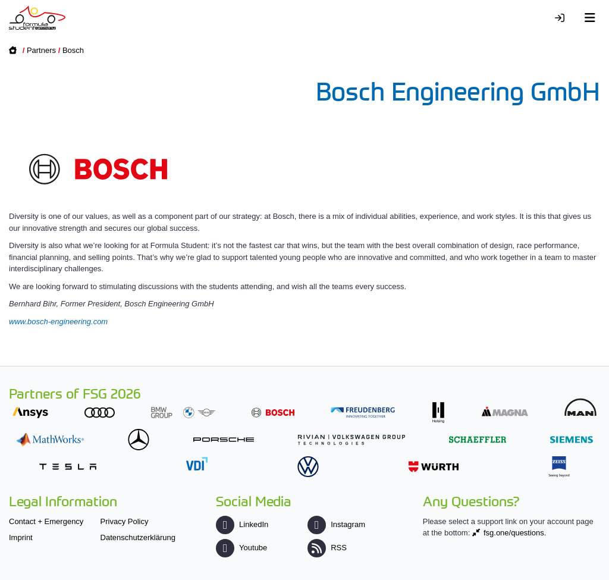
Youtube (241, 547)
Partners (41, 50)
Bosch (73, 50)
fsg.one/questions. (515, 532)
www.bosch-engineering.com (58, 321)
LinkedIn (242, 524)
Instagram (336, 524)
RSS (327, 547)
